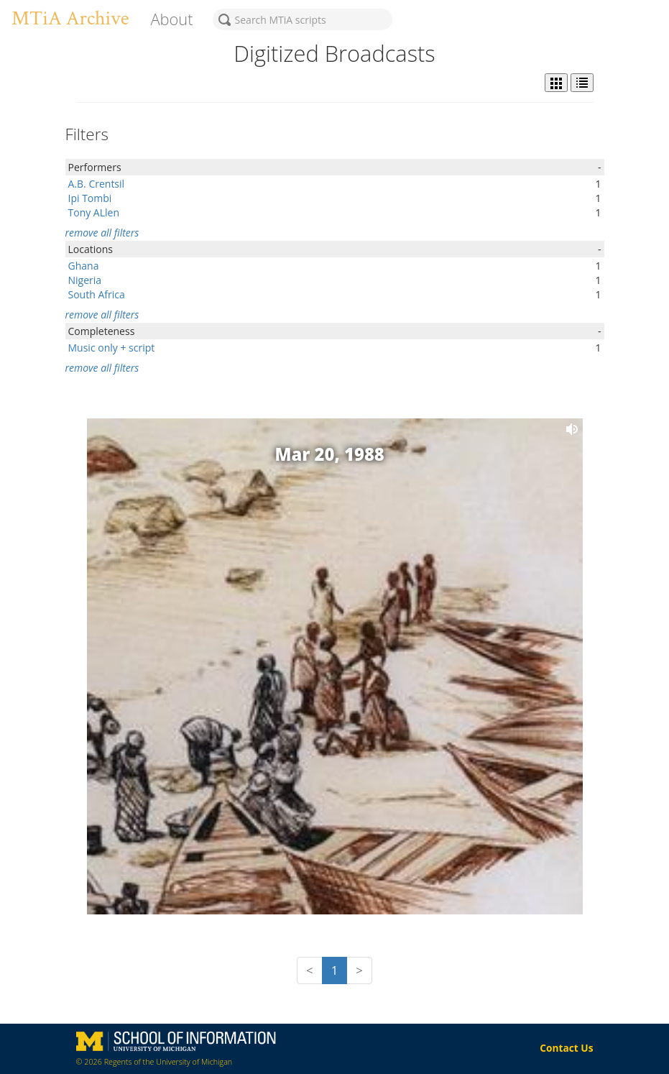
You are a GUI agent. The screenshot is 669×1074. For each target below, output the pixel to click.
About (171, 19)
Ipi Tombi (90, 198)
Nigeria (85, 280)
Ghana (83, 265)
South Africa (96, 294)
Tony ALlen (94, 212)
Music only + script (111, 347)
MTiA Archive (70, 18)
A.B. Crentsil (96, 184)
